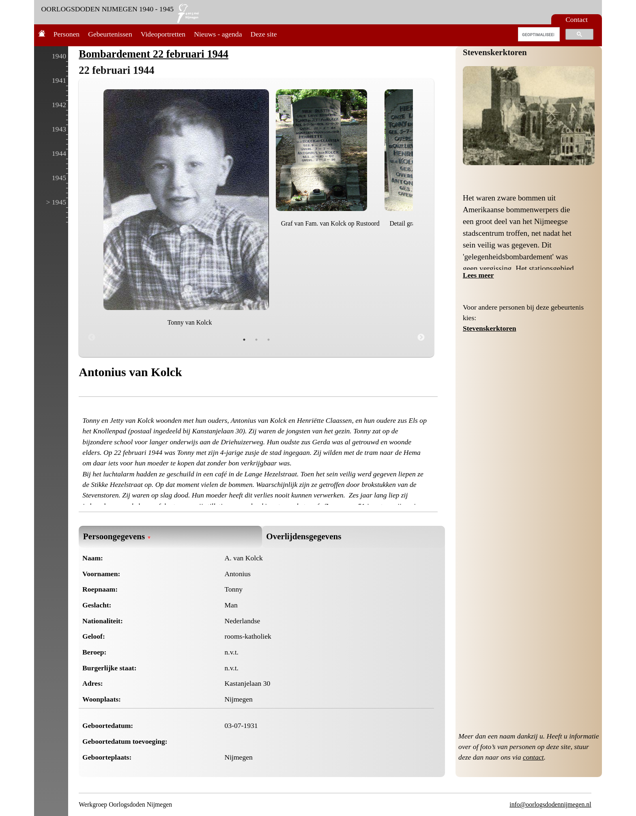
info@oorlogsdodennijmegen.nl (550, 804)
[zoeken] (538, 34)
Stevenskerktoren (495, 52)
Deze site (264, 34)
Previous (92, 338)
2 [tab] (256, 340)
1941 (59, 80)
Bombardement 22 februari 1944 (153, 54)
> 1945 (56, 202)
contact (533, 757)
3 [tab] (268, 340)
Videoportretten (163, 34)
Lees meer (478, 275)
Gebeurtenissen (110, 34)
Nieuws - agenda (218, 34)
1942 (59, 105)
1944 (59, 153)
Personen (67, 34)
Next (421, 338)
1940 (59, 56)
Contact (576, 19)
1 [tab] (244, 340)
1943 (59, 129)
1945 (59, 178)
